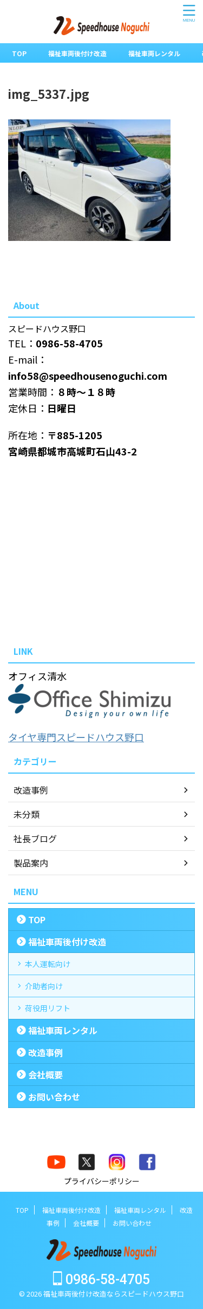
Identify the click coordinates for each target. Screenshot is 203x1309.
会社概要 (45, 1074)
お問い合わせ (54, 1096)
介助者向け (44, 986)
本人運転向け (47, 963)
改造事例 (45, 1052)
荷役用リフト (47, 1008)
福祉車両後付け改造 (77, 53)
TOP (19, 53)
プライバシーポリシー (102, 1181)
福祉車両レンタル (154, 53)
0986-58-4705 (101, 1279)
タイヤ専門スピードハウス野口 (76, 737)
